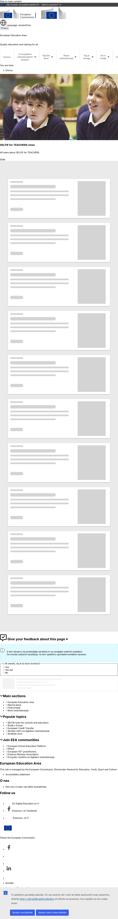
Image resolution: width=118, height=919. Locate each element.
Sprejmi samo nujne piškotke (52, 912)
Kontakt (9, 883)
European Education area (21, 702)
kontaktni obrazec (76, 654)
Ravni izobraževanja (18, 710)
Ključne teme (14, 705)
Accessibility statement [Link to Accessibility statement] (18, 774)
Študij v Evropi (15, 725)
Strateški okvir (15, 733)
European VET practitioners (22, 751)
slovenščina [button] (15, 25)
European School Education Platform (27, 746)
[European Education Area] (33, 18)
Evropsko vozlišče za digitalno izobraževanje (31, 757)
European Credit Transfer (21, 728)
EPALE (11, 748)
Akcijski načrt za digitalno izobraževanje (29, 731)
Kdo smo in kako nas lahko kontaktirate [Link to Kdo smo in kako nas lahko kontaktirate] (26, 786)
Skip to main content (11, 1)
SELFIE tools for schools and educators (28, 722)
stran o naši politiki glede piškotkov (37, 899)
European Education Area (20, 763)
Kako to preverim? (51, 4)
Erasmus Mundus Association (23, 754)
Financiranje (14, 707)
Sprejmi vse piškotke (22, 912)
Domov (7, 57)
